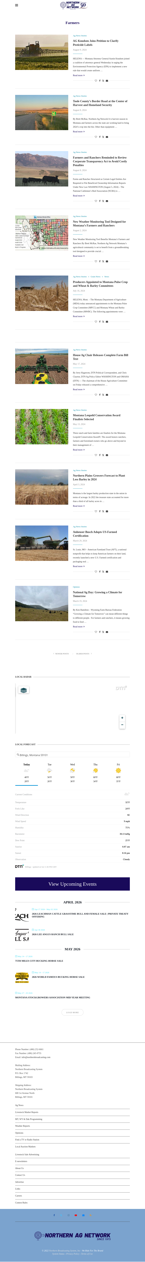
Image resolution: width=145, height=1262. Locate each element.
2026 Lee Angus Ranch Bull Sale (53, 934)
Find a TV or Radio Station (27, 1140)
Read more (79, 75)
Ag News (19, 1105)
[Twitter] (61, 1215)
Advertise (19, 1182)
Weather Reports (22, 1126)
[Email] (83, 1215)
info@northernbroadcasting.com (36, 1057)
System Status (58, 1254)
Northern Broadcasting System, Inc (64, 1251)
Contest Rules (21, 1203)
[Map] (72, 708)
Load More (72, 1013)
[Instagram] (68, 1215)
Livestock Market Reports (26, 1112)
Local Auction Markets (25, 1147)
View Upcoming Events (72, 884)
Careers (18, 1196)
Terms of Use (87, 1254)
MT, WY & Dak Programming (28, 1119)
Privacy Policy (72, 1254)
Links (17, 1189)
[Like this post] (96, 81)
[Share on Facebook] (99, 81)
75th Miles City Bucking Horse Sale (39, 961)
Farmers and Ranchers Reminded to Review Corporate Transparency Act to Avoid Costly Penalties (100, 161)
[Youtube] (76, 1215)
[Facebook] (54, 1215)
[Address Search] (73, 755)
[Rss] (90, 1215)
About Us (19, 1168)
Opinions (19, 1133)
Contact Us (20, 1175)
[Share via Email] (107, 81)
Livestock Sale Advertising (27, 1155)
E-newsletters (21, 1161)
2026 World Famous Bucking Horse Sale (58, 977)
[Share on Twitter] (103, 80)
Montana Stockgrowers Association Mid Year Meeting (52, 997)
